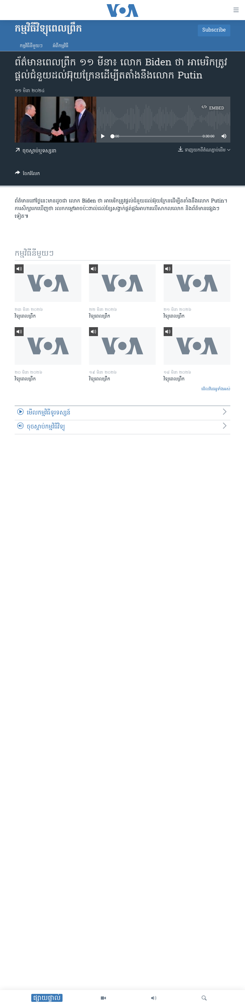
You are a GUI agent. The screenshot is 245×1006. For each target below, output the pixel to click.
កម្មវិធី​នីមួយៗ (31, 46)
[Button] (27, 175)
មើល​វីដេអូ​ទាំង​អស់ (215, 389)
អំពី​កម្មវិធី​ (60, 46)
